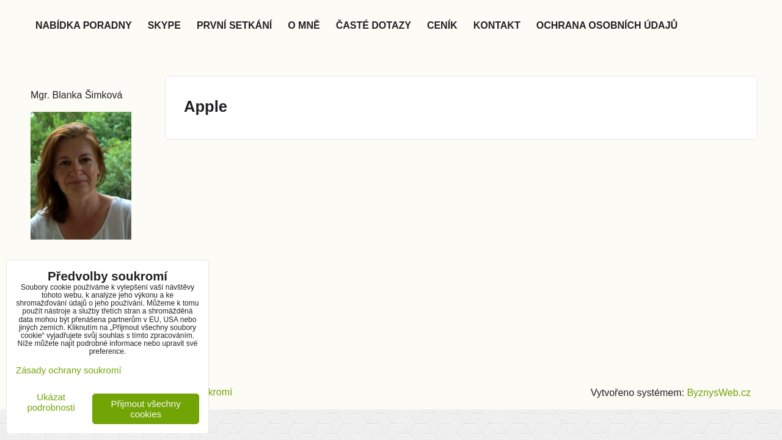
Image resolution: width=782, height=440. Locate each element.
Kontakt (497, 25)
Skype (164, 25)
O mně (304, 25)
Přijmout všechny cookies (146, 408)
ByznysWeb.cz (719, 392)
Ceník (442, 25)
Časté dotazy (373, 25)
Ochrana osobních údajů (607, 25)
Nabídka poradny (83, 25)
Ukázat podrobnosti (51, 402)
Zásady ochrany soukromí (69, 370)
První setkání (234, 25)
